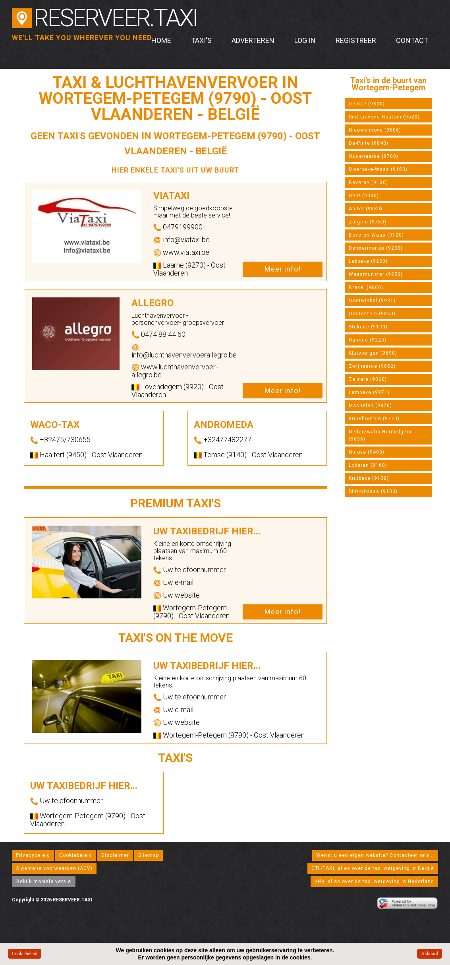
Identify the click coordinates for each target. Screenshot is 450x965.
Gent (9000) (364, 195)
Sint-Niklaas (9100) (373, 491)
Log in (305, 40)
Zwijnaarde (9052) (372, 366)
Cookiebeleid (75, 855)
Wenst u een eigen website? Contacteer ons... (375, 855)
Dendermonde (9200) (376, 248)
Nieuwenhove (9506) (375, 130)
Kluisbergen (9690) (373, 353)
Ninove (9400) (366, 452)
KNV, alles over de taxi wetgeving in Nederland (374, 881)
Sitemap (148, 855)
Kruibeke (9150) (369, 478)
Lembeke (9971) (369, 392)
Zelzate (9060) (368, 379)
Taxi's (201, 40)
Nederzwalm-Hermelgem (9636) (380, 435)
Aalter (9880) (365, 209)
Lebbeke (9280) (368, 261)
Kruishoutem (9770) (374, 418)
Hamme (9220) (367, 340)
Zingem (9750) (367, 222)
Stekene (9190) (368, 327)
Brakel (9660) (366, 287)
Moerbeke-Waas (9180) (378, 169)
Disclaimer (115, 855)
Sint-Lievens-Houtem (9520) (384, 117)
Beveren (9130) (368, 182)
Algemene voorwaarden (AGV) (54, 868)
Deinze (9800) (367, 104)
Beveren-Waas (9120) (376, 235)
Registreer (356, 40)
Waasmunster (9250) (376, 274)
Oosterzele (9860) (372, 313)
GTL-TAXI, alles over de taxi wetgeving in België (372, 868)
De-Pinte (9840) (368, 143)
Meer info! (283, 269)
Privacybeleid (33, 855)
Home (161, 40)
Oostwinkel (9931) (372, 300)
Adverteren (253, 40)
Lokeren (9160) (368, 465)
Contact (412, 40)
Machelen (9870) (370, 405)
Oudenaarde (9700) (373, 156)
